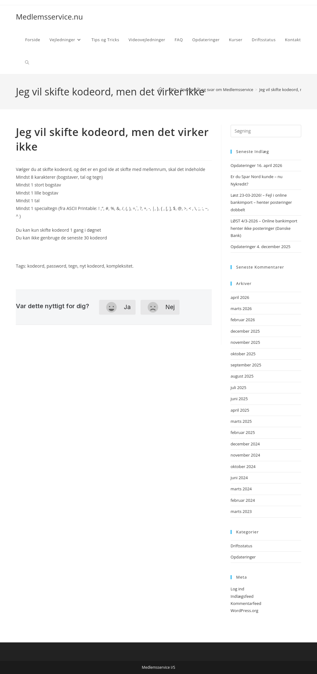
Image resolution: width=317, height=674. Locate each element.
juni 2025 (239, 398)
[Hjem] (160, 89)
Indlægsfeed (242, 596)
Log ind (237, 589)
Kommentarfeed (246, 603)
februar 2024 (243, 500)
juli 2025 (238, 387)
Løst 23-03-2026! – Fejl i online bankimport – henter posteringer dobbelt (261, 202)
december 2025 (245, 331)
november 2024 (245, 455)
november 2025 (245, 342)
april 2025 (240, 410)
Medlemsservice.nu (49, 16)
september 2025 (246, 365)
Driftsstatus (241, 546)
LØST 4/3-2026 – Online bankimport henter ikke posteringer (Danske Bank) (264, 228)
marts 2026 (241, 308)
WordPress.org (244, 610)
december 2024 (245, 444)
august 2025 (242, 376)
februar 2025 (243, 432)
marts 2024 (241, 489)
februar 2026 (243, 319)
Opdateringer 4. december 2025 (261, 246)
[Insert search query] (266, 131)
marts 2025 (241, 421)
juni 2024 (239, 477)
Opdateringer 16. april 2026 (256, 165)
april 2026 (240, 297)
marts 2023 (241, 511)
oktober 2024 (243, 466)
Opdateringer (243, 557)
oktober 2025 (243, 354)
